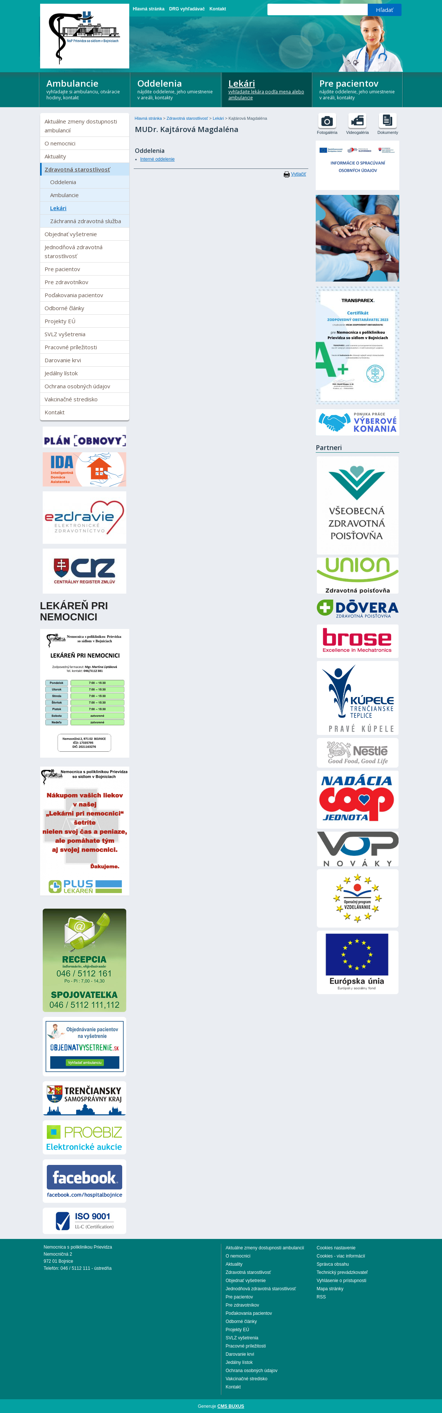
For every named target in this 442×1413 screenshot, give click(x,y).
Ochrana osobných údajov (77, 386)
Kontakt (217, 9)
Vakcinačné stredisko (71, 399)
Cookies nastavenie (336, 1247)
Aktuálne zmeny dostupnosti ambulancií (81, 126)
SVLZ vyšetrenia (65, 334)
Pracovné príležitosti (71, 347)
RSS (321, 1297)
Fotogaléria (327, 132)
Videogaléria (357, 132)
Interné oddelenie (157, 159)
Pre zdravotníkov (66, 282)
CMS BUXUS (230, 1406)
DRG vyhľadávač (187, 9)
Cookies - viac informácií (341, 1256)
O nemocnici (60, 143)
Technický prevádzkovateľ (342, 1272)
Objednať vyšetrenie (71, 234)
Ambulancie (85, 88)
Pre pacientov (358, 88)
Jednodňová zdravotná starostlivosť (74, 251)
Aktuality (55, 156)
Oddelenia (176, 88)
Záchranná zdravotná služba (85, 221)
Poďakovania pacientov (74, 295)
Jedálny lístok (61, 373)
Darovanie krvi (63, 360)
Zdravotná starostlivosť (77, 169)
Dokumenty (387, 132)
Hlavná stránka (149, 9)
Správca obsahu (333, 1264)
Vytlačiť (298, 174)
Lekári (267, 88)
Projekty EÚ (60, 321)
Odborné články (64, 308)
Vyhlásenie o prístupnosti (342, 1280)
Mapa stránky (330, 1288)
